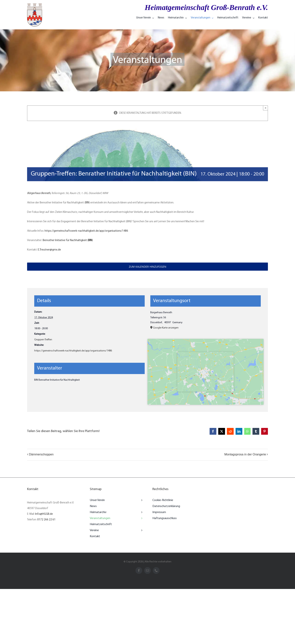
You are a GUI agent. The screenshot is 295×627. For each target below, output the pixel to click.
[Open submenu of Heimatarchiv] (141, 512)
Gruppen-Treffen (43, 339)
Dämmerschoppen (41, 454)
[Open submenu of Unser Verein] (141, 500)
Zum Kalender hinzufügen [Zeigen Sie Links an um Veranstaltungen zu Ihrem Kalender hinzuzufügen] (147, 266)
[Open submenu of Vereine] (141, 530)
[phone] (156, 570)
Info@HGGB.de (44, 514)
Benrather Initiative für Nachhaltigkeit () (68, 240)
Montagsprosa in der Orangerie (245, 454)
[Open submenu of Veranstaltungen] (141, 518)
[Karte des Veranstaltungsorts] (205, 372)
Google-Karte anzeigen (166, 327)
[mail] (147, 570)
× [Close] (265, 107)
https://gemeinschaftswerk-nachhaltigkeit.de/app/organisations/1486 (86, 231)
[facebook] (138, 570)
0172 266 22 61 (46, 519)
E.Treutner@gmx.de (49, 249)
